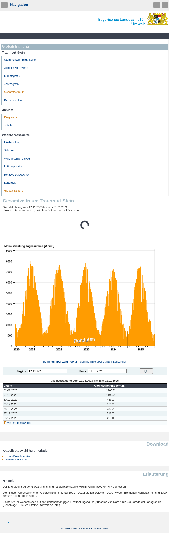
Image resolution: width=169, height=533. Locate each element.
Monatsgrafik (12, 76)
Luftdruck (10, 182)
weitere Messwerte (19, 422)
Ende (82, 371)
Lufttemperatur (13, 166)
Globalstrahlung (13, 190)
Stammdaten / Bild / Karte (20, 59)
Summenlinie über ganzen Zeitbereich (103, 361)
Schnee (9, 150)
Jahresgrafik (11, 84)
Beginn (21, 371)
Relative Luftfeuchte (16, 174)
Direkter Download (16, 459)
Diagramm (10, 117)
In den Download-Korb (18, 456)
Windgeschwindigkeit (17, 158)
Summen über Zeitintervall (60, 361)
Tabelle (8, 125)
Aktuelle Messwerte (16, 67)
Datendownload (13, 100)
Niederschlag (12, 142)
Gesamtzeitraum (14, 92)
